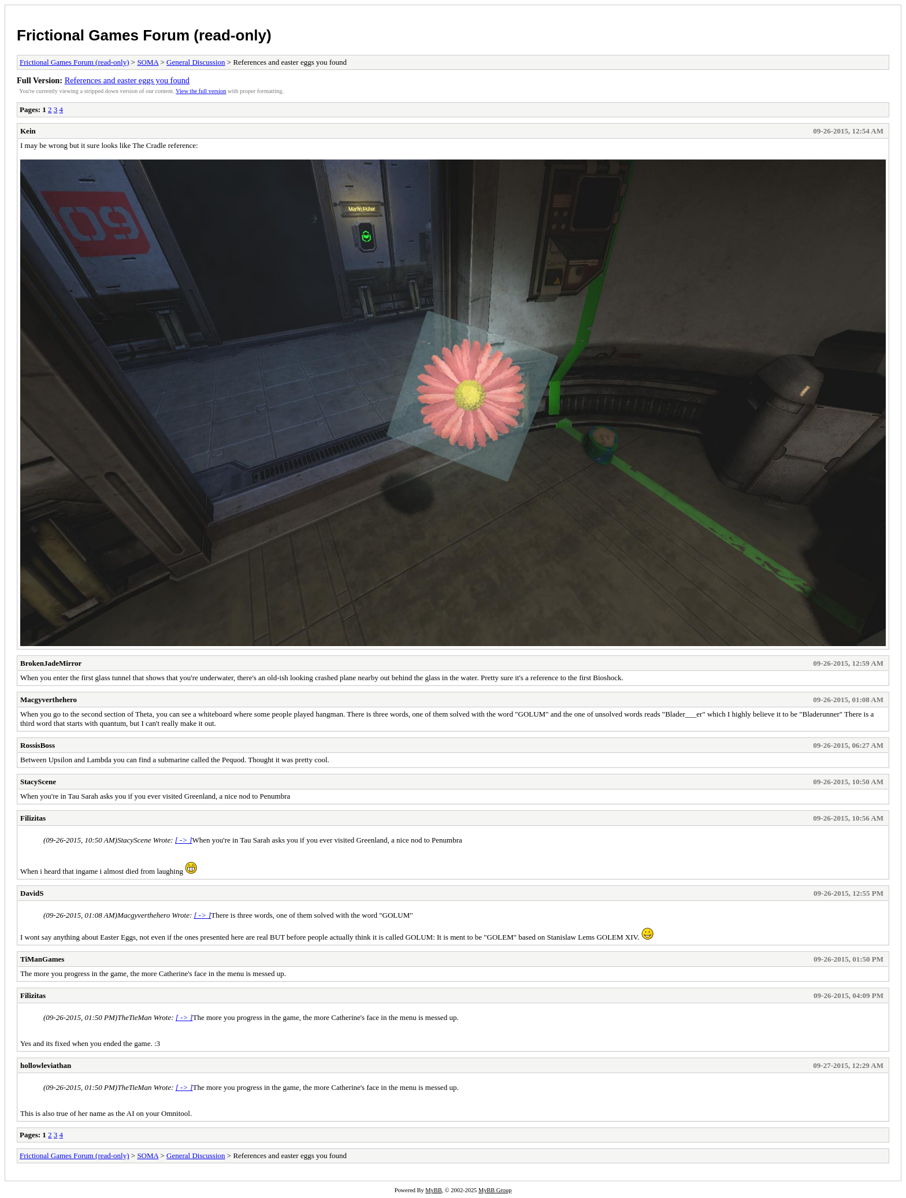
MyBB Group (494, 1190)
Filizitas (33, 818)
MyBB (433, 1190)
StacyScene (38, 781)
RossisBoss (37, 745)
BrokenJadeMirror (50, 663)
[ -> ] (183, 840)
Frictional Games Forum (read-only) (144, 35)
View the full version (201, 91)
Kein (28, 131)
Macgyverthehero (48, 699)
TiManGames (42, 959)
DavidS (31, 893)
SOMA (147, 62)
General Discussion (195, 62)
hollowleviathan (45, 1065)
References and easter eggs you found (127, 80)
